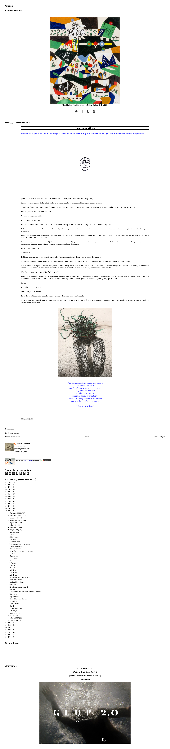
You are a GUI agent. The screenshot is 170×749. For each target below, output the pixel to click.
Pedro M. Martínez (23, 444)
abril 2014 (13, 613)
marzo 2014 (14, 615)
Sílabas (12, 553)
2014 (10, 511)
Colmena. (13, 539)
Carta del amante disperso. (19, 599)
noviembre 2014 (16, 515)
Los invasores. (15, 558)
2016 (10, 506)
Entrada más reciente (12, 437)
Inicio (87, 437)
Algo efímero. (14, 596)
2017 (10, 504)
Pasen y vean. (14, 604)
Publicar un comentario (13, 433)
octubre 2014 (15, 518)
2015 (10, 508)
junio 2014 (14, 527)
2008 (10, 634)
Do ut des (13, 568)
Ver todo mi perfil (20, 451)
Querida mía (14, 556)
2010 (10, 630)
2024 (10, 487)
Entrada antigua (159, 437)
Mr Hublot (13, 601)
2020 (10, 496)
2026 (10, 482)
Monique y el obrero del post (20, 577)
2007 (10, 637)
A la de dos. (14, 573)
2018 (10, 501)
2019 (10, 499)
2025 (10, 484)
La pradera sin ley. (16, 608)
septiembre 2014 (16, 520)
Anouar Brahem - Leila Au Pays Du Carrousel (26, 592)
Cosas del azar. (15, 542)
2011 (10, 627)
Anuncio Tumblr (15, 532)
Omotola (13, 585)
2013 (10, 623)
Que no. (12, 589)
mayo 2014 (14, 530)
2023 (10, 489)
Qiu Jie (12, 606)
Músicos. (13, 563)
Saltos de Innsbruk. (16, 546)
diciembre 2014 (15, 513)
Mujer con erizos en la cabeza (20, 544)
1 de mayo (13, 611)
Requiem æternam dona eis (19, 587)
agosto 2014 (14, 523)
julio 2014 (13, 525)
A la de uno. (14, 575)
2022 (10, 492)
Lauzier (12, 565)
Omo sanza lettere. (85, 128)
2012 (10, 625)
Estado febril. (14, 537)
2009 (10, 632)
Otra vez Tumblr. (15, 549)
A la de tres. (14, 570)
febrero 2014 (14, 618)
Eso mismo (13, 594)
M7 (11, 561)
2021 (10, 494)
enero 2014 (14, 620)
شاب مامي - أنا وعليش (18, 582)
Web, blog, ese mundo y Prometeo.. (22, 551)
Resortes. (13, 534)
